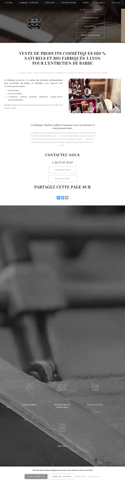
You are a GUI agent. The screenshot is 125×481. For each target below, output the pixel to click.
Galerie (100, 3)
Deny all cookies (61, 476)
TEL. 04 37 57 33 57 (62, 179)
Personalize (81, 477)
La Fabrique (22, 73)
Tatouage (49, 3)
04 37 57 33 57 (64, 162)
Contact (116, 3)
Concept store (68, 3)
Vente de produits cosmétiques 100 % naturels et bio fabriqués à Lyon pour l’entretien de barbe (74, 73)
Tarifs (86, 3)
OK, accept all (36, 476)
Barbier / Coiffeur (28, 3)
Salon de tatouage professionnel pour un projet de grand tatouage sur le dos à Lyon (62, 142)
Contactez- (62, 170)
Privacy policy (95, 477)
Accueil (9, 3)
